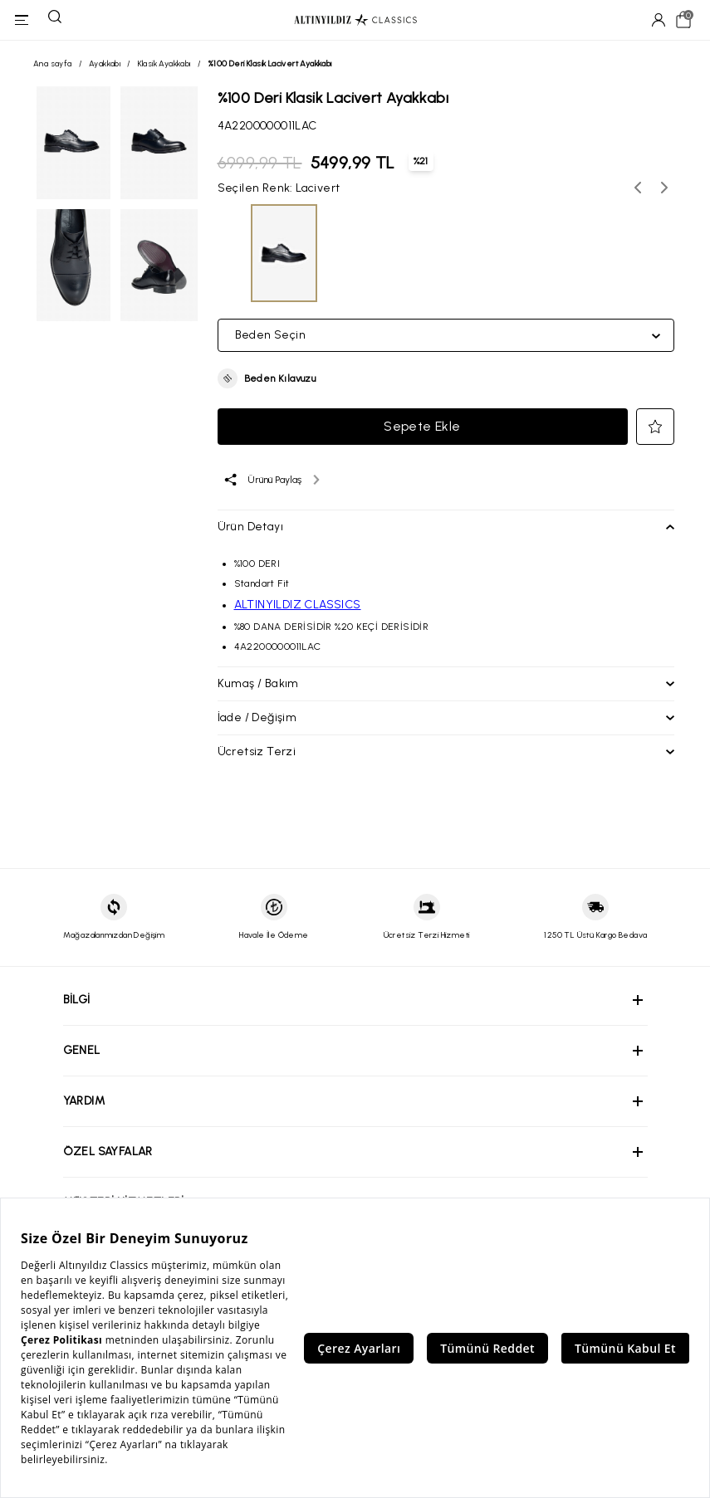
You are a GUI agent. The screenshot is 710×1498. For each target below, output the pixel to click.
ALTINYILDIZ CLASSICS (297, 605)
